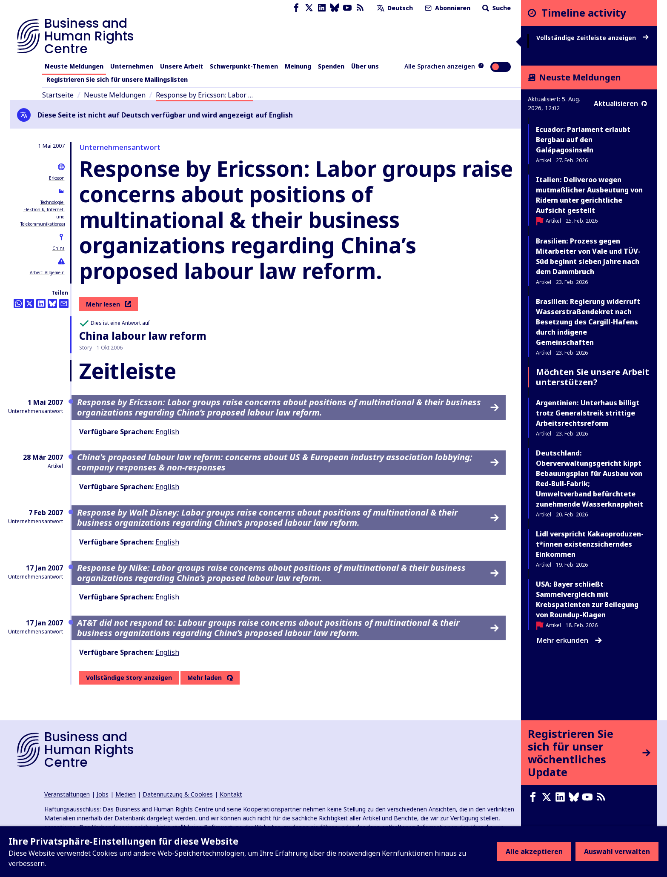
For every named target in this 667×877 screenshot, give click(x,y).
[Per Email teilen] (64, 303)
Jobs (103, 794)
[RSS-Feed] (360, 7)
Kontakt (231, 794)
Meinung (298, 66)
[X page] (309, 7)
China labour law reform (142, 336)
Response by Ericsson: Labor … (204, 95)
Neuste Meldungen (74, 66)
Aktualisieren (620, 103)
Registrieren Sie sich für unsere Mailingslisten (117, 79)
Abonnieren (446, 8)
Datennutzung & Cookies (178, 794)
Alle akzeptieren (534, 851)
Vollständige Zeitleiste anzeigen (592, 38)
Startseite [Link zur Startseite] (58, 95)
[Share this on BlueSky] (52, 303)
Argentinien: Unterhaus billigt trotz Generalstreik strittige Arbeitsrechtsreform (587, 413)
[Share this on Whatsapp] (18, 303)
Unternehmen (131, 66)
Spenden (331, 66)
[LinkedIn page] (322, 7)
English (167, 431)
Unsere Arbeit (181, 66)
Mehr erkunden (569, 640)
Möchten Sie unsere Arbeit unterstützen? (592, 377)
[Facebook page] (296, 7)
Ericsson (57, 178)
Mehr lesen (108, 304)
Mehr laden (204, 678)
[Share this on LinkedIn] (41, 303)
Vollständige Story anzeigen (129, 678)
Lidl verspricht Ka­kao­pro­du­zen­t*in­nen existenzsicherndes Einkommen (590, 544)
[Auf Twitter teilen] (29, 303)
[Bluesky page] (334, 7)
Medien (125, 794)
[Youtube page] (347, 7)
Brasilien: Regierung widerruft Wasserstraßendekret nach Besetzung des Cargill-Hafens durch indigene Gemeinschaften (588, 322)
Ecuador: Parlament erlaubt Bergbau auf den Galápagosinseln (583, 140)
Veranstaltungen (67, 794)
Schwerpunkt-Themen (244, 66)
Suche (496, 8)
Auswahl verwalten (617, 851)
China (58, 248)
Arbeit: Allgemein (47, 272)
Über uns (365, 66)
